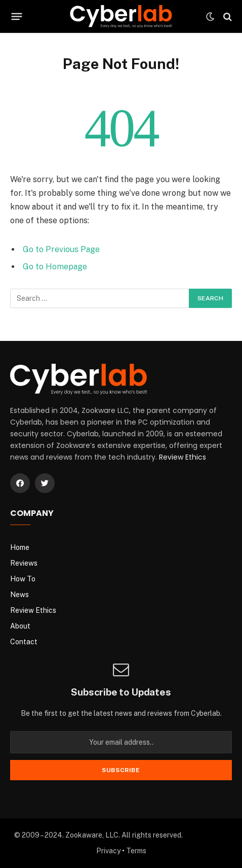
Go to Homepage (55, 266)
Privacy (108, 851)
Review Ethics (182, 457)
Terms (136, 851)
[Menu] (17, 17)
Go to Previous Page (61, 249)
